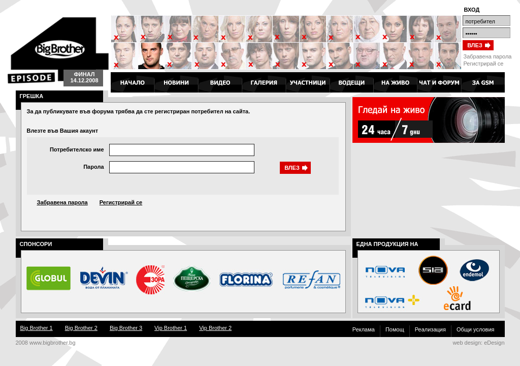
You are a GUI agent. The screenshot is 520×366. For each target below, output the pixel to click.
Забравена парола (488, 56)
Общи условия (476, 329)
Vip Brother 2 (215, 328)
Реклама (363, 329)
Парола (93, 167)
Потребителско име (77, 149)
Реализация (430, 329)
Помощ (394, 329)
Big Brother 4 (58, 50)
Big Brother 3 (126, 328)
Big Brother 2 (81, 328)
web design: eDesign (478, 343)
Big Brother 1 (36, 328)
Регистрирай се (484, 63)
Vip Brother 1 (170, 328)
